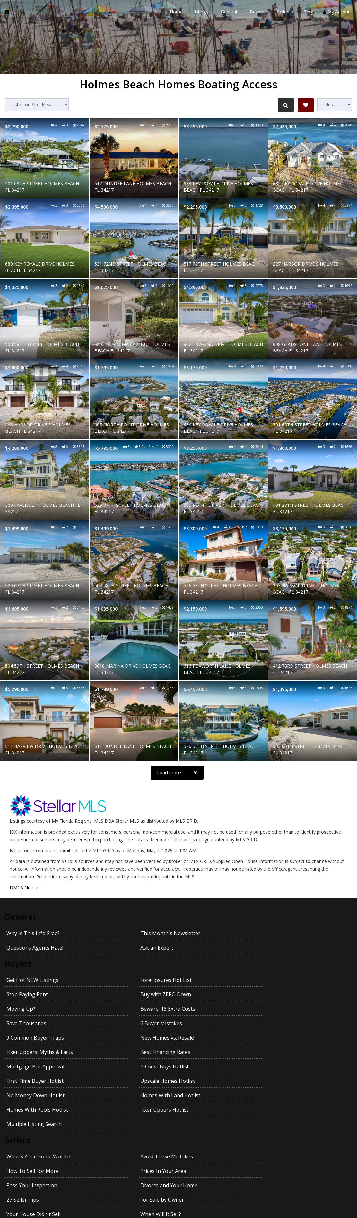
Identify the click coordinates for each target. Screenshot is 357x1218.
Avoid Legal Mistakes (292, 1098)
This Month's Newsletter (123, 932)
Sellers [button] (285, 13)
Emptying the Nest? (203, 1098)
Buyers (18, 949)
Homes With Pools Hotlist (211, 1022)
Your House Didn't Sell (33, 1098)
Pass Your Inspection (31, 1083)
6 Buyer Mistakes (288, 979)
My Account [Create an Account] (337, 13)
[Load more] (177, 773)
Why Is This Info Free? (33, 932)
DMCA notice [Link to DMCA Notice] (178, 1211)
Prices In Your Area (290, 1069)
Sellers (17, 1053)
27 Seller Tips (196, 1083)
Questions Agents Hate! (208, 932)
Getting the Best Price (32, 1112)
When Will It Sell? (113, 1098)
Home (176, 13)
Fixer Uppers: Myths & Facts (213, 993)
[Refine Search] (285, 105)
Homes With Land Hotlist (123, 1022)
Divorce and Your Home (122, 1083)
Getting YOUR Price (116, 1112)
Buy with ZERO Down (292, 964)
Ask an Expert (283, 932)
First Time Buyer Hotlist (208, 1008)
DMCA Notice (24, 888)
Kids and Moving (287, 1112)
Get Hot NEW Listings (32, 964)
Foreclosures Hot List (119, 964)
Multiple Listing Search (34, 1037)
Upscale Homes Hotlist (294, 1008)
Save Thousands (200, 979)
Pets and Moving (200, 1112)
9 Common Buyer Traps (35, 993)
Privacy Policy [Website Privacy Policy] (319, 1184)
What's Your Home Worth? (38, 1069)
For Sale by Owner (289, 1083)
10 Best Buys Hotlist (117, 1008)
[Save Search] (306, 105)
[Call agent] (20, 13)
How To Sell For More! (206, 1069)
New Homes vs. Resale (120, 993)
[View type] (334, 104)
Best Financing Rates (292, 993)
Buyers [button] (258, 13)
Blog (308, 13)
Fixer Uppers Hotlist (291, 1022)
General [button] (230, 13)
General (20, 916)
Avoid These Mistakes (119, 1069)
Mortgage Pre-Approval (35, 1008)
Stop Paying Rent (201, 964)
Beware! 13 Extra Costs (120, 979)
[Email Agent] (10, 13)
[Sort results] (37, 104)
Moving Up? (20, 979)
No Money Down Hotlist (35, 1022)
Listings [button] (201, 13)
